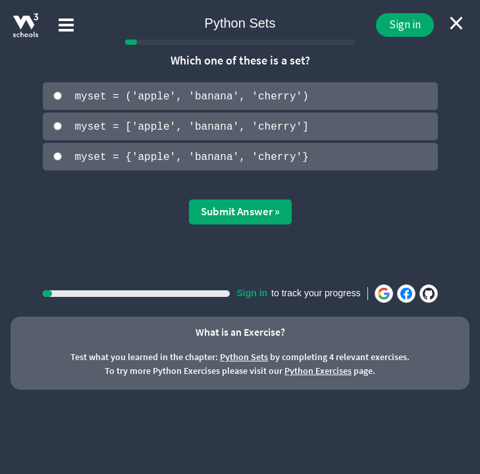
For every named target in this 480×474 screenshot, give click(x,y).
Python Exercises (318, 370)
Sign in (405, 24)
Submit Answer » (240, 210)
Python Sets (244, 356)
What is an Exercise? (240, 330)
